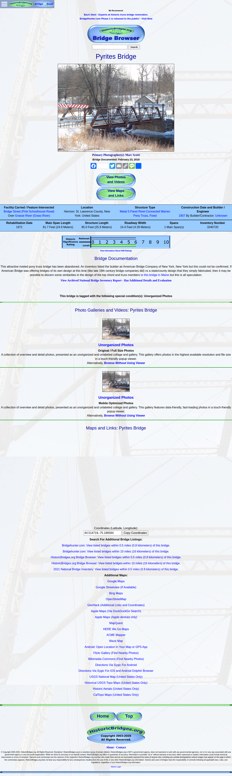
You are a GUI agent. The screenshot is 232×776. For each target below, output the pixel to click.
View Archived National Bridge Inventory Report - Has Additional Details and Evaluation (116, 280)
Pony (136, 215)
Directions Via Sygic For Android (116, 664)
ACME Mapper (116, 634)
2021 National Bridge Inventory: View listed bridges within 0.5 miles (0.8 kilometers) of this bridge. (116, 569)
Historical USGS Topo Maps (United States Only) (116, 682)
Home (103, 716)
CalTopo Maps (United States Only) (116, 694)
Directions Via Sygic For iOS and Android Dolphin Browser (115, 670)
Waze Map (116, 640)
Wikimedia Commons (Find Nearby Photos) (116, 658)
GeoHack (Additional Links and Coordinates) (116, 605)
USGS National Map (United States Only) (116, 676)
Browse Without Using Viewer (124, 363)
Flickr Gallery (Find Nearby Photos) (116, 652)
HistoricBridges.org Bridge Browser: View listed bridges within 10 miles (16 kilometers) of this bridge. (115, 563)
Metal (123, 211)
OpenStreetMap (116, 599)
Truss (144, 215)
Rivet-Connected (149, 211)
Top (129, 716)
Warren (165, 211)
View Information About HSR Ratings (116, 251)
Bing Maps (116, 593)
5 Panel (133, 211)
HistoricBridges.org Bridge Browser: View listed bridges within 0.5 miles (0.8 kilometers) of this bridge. (116, 557)
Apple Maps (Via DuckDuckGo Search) (116, 611)
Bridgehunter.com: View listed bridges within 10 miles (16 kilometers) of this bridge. (116, 551)
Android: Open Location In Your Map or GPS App (116, 646)
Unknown (221, 215)
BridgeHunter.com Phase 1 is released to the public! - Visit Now (116, 18)
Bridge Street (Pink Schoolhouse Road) (29, 211)
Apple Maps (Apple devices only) (116, 617)
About (110, 747)
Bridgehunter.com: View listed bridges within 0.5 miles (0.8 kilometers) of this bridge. (116, 545)
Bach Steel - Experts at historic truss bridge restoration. (116, 14)
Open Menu (4, 4)
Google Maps (116, 581)
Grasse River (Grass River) (32, 215)
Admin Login (116, 767)
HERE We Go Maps (116, 629)
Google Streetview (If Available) (116, 587)
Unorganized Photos (116, 345)
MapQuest (116, 623)
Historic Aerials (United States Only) (116, 688)
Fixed (153, 215)
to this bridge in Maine (155, 274)
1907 (182, 215)
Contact (121, 747)
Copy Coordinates (135, 532)
